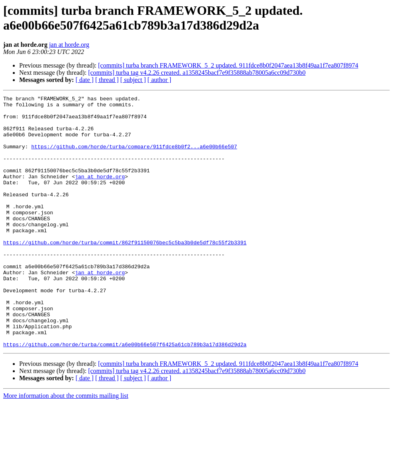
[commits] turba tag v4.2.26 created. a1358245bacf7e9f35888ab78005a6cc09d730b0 (196, 72)
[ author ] (160, 79)
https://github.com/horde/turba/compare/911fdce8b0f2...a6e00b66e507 (134, 157)
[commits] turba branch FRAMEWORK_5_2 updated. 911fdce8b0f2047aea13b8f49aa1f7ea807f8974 (228, 65)
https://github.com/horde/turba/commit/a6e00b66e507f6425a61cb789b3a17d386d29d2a (124, 394)
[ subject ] (133, 79)
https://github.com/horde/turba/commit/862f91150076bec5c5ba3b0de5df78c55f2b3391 (124, 272)
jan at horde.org (69, 44)
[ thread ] (107, 79)
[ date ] (85, 79)
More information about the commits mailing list (65, 446)
